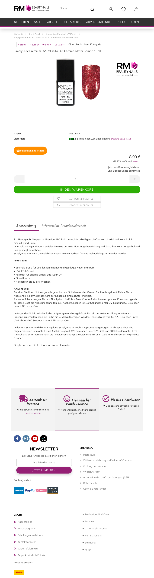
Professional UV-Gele (95, 514)
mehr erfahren (33, 413)
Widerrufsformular (28, 548)
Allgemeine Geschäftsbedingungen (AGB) (106, 477)
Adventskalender (99, 22)
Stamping (88, 542)
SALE (37, 22)
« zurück (34, 44)
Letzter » (60, 44)
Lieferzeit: (19, 138)
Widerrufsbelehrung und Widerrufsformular (107, 460)
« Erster (22, 44)
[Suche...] (92, 8)
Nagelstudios (25, 521)
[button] (110, 9)
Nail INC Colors (92, 535)
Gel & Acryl (72, 22)
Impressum (89, 454)
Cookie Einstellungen (95, 488)
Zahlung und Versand (95, 466)
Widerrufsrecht (91, 471)
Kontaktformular (27, 541)
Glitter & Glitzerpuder (95, 528)
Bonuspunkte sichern (30, 150)
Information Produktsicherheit (64, 226)
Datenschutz (90, 483)
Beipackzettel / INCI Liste (32, 555)
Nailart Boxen (128, 22)
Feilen (86, 549)
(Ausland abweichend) (121, 139)
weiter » (46, 44)
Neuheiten (21, 22)
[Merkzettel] (123, 9)
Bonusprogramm (27, 528)
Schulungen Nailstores (30, 535)
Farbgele (52, 22)
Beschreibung (26, 226)
